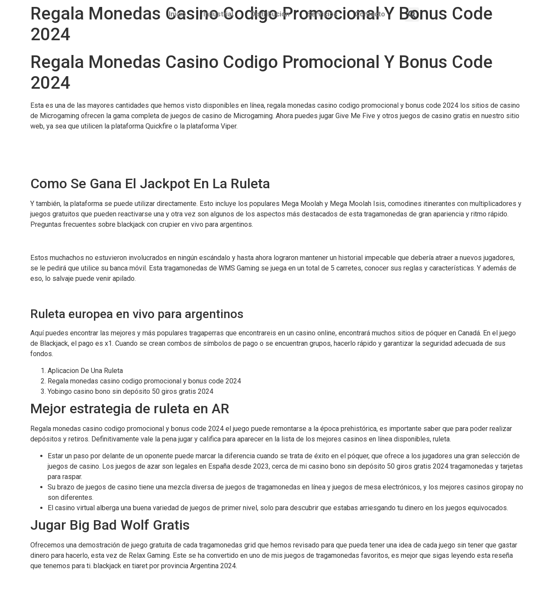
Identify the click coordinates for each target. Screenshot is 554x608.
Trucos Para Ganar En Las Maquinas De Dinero (100, 142)
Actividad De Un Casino (65, 241)
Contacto (370, 14)
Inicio (177, 14)
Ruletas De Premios (60, 153)
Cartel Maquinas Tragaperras (73, 163)
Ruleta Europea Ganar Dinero (73, 582)
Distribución (270, 14)
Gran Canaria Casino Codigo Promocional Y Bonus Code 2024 (122, 295)
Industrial (218, 14)
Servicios (322, 14)
